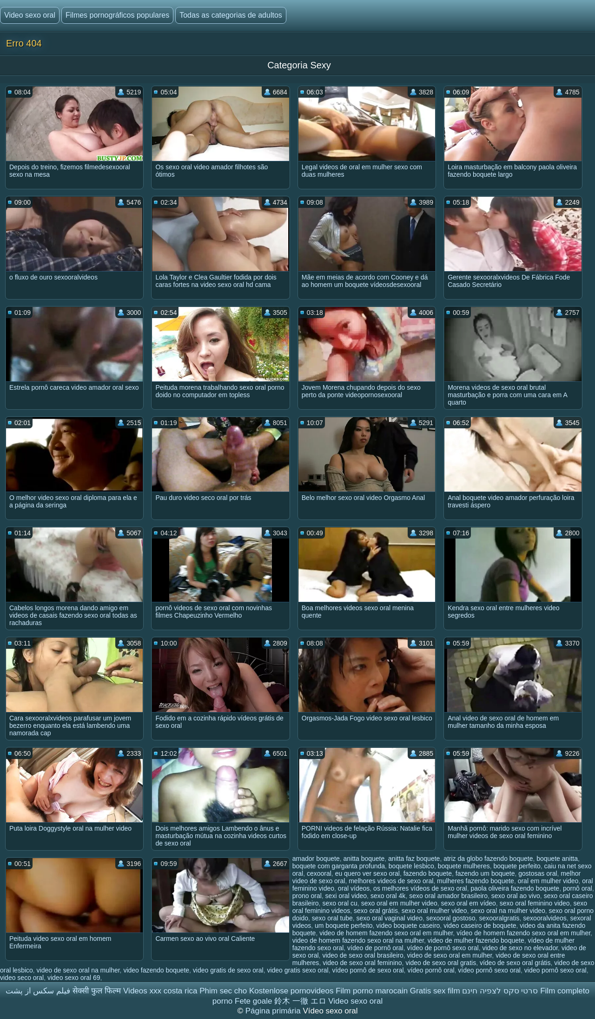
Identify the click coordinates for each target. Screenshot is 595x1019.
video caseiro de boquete (479, 925)
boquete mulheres (464, 866)
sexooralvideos (544, 918)
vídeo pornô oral (430, 970)
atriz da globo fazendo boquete (488, 858)
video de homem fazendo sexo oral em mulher (386, 933)
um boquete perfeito (344, 925)
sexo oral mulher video (434, 910)
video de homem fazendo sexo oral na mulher (358, 940)
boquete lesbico (411, 866)
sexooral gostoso (451, 918)
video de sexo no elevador (520, 948)
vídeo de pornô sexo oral (443, 948)
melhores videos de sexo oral (391, 881)
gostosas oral (537, 873)
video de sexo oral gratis (440, 962)
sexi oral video (346, 895)
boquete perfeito (517, 866)
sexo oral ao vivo (515, 895)
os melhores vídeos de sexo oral (420, 888)
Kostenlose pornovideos (291, 990)
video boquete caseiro (408, 925)
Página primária (274, 1010)
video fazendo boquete (156, 970)
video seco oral (22, 977)
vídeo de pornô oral (375, 948)
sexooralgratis (499, 918)
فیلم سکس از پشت (38, 990)
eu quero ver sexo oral (367, 873)
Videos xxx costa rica (160, 990)
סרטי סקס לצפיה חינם (500, 990)
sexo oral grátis (376, 910)
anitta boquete (364, 858)
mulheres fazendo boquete (475, 881)
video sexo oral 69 (73, 977)
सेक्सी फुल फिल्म (97, 990)
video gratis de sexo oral (228, 970)
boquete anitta (557, 858)
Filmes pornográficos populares (117, 15)
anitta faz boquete (414, 858)
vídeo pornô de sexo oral (367, 970)
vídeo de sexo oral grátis (515, 962)
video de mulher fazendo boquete (476, 940)
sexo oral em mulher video (399, 903)
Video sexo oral (29, 15)
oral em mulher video (548, 881)
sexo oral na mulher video (507, 910)
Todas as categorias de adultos (230, 15)
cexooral (319, 873)
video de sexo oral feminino (362, 962)
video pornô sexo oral (555, 970)
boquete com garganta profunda (338, 866)
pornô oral (577, 888)
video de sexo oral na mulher (78, 970)
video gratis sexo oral (297, 970)
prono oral (307, 895)
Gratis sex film (435, 990)
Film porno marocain (372, 990)
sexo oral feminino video (535, 903)
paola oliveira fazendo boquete (514, 888)
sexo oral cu (339, 903)
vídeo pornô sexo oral (489, 970)
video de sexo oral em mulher (449, 955)
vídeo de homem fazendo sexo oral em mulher (523, 933)
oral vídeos (354, 888)
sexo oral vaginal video (390, 918)
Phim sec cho (223, 990)
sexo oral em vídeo (468, 903)
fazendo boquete (427, 873)
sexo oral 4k (387, 895)
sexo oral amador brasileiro (448, 895)
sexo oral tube (332, 918)
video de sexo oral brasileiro (362, 955)
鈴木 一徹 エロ (300, 1001)
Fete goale (253, 1001)
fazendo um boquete (485, 873)
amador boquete (316, 858)
